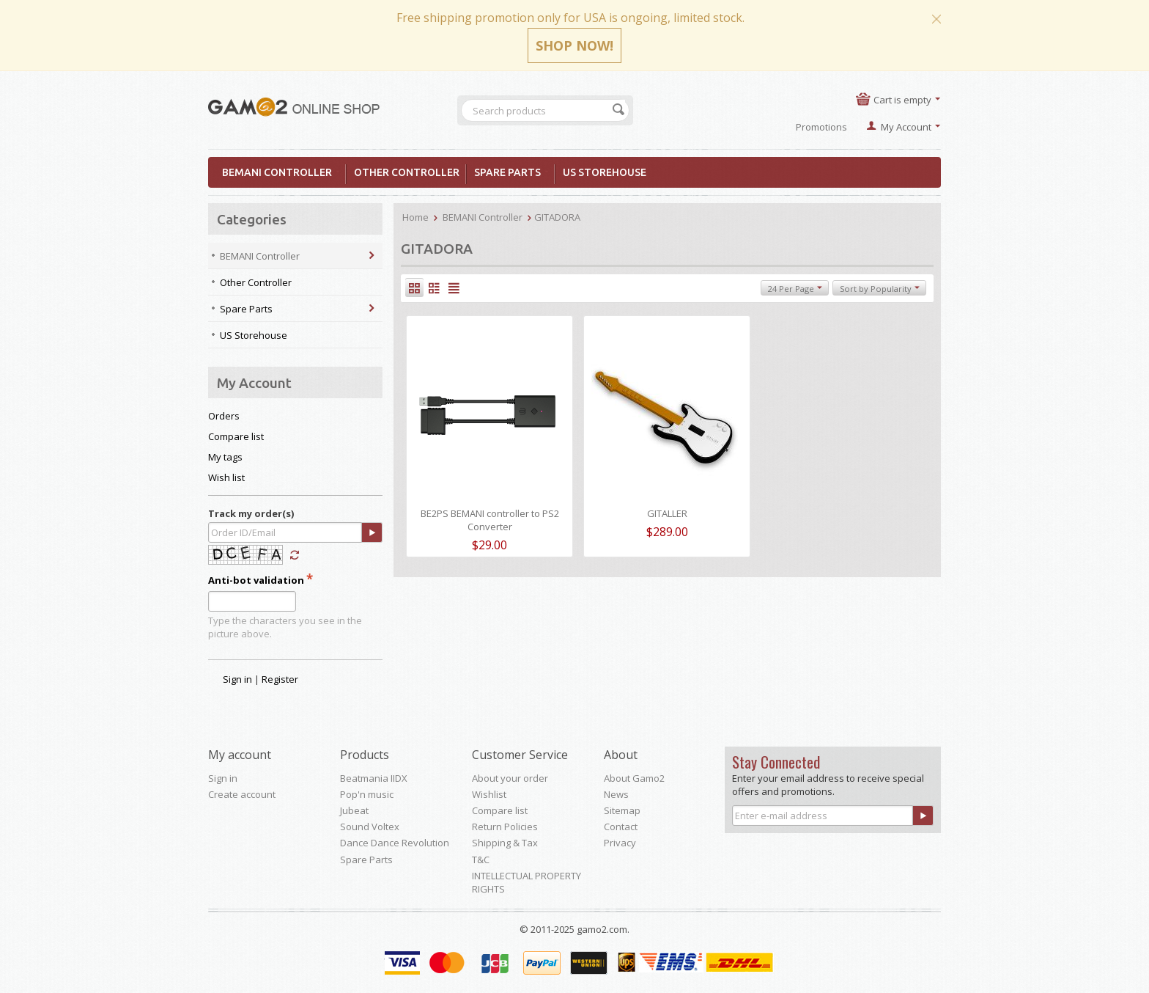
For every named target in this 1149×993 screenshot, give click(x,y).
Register (280, 679)
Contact (621, 826)
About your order (510, 778)
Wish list (226, 477)
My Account (906, 126)
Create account (242, 794)
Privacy (620, 842)
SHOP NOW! (574, 45)
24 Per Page (795, 288)
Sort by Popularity (880, 288)
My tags (225, 456)
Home (415, 217)
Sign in (237, 679)
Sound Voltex (369, 826)
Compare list (236, 436)
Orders (224, 415)
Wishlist (489, 794)
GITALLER (667, 513)
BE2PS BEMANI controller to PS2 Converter (490, 520)
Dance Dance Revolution (394, 842)
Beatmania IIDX (373, 778)
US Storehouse (604, 172)
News (616, 794)
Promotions (821, 126)
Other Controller (406, 172)
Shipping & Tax (505, 842)
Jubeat (354, 810)
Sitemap (622, 810)
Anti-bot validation (256, 580)
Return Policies (505, 826)
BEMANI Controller (281, 172)
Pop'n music (367, 794)
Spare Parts (511, 172)
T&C (480, 859)
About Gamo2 (634, 778)
